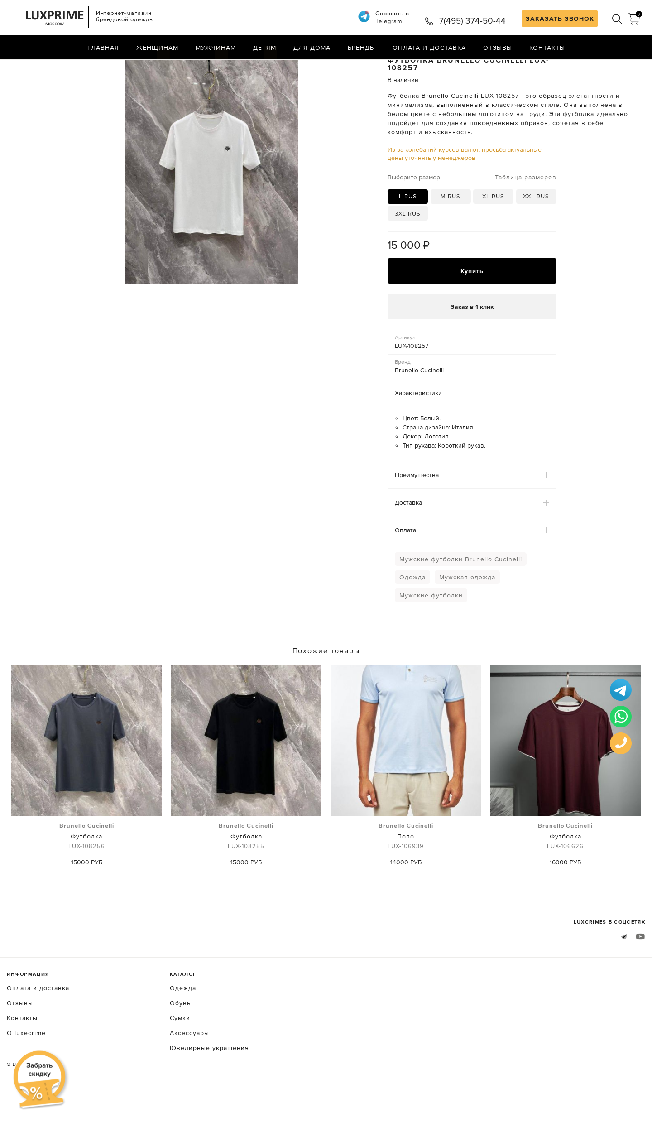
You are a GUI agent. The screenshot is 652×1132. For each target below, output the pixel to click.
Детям (264, 47)
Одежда (412, 613)
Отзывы (497, 47)
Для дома (312, 47)
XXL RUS (536, 232)
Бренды (361, 47)
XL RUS (493, 232)
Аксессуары (189, 1068)
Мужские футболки (431, 631)
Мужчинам (216, 47)
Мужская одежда (467, 613)
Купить (472, 306)
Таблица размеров (525, 213)
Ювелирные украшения (209, 1083)
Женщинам (157, 47)
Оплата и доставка (429, 47)
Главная (103, 47)
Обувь (180, 1038)
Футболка (87, 872)
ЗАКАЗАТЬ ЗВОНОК (560, 18)
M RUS (450, 232)
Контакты (547, 47)
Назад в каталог (616, 67)
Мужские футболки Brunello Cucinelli (460, 595)
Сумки (180, 1053)
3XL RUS (408, 249)
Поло (406, 872)
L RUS (408, 232)
